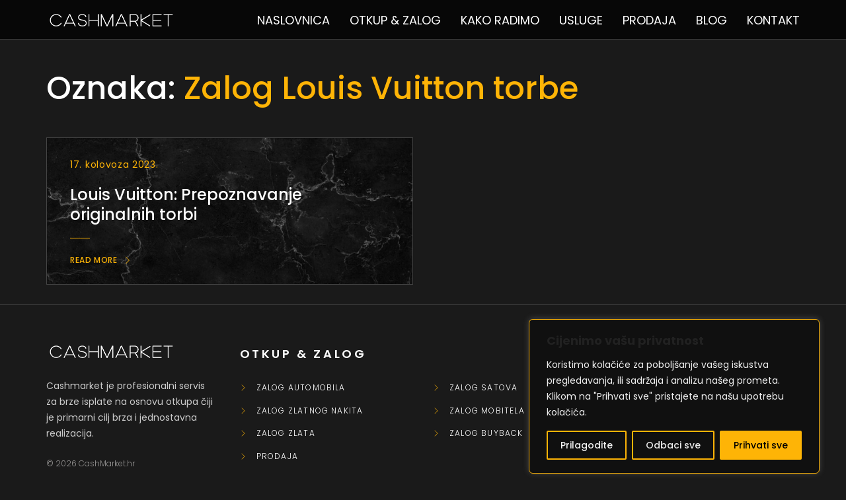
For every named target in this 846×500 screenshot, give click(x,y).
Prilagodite (586, 445)
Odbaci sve (673, 445)
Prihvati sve (761, 445)
